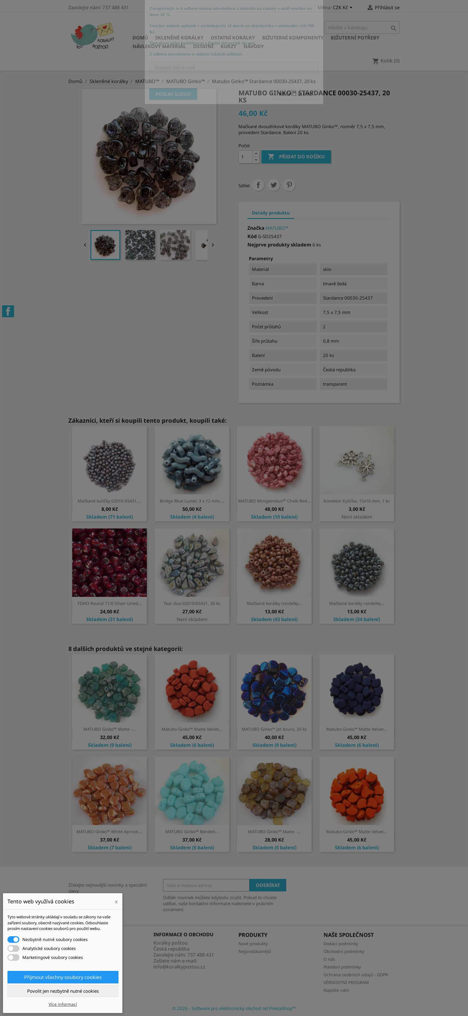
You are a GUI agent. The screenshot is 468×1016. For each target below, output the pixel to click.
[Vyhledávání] (362, 27)
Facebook (8, 311)
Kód (252, 236)
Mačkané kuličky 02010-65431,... (109, 501)
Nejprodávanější (254, 951)
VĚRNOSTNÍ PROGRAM (346, 982)
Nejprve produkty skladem (279, 245)
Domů (140, 37)
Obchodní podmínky (344, 951)
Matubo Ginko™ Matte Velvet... (191, 729)
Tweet (274, 185)
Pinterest (289, 185)
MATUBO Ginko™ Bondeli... (192, 831)
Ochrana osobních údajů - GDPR (356, 974)
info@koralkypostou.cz (179, 966)
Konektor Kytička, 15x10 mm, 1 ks (357, 501)
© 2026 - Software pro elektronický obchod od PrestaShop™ (234, 1008)
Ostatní (203, 46)
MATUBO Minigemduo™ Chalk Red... (274, 501)
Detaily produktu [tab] (271, 213)
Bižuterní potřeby (355, 37)
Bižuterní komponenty (293, 37)
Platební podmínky (342, 967)
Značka (255, 228)
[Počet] (245, 156)
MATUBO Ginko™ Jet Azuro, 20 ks (274, 729)
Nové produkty (253, 943)
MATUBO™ (277, 228)
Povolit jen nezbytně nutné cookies (63, 991)
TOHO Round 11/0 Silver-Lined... (109, 603)
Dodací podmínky (341, 943)
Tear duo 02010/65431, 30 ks (192, 603)
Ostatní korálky (233, 37)
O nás (329, 959)
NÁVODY (254, 46)
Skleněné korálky (179, 37)
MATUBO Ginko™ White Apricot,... (109, 831)
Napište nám (336, 990)
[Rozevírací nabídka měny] (344, 8)
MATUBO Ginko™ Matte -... (109, 729)
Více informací (63, 1004)
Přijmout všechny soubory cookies (63, 977)
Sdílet (258, 185)
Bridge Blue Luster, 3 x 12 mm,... (192, 501)
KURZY (228, 46)
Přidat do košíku (296, 157)
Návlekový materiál (159, 46)
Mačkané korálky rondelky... (274, 603)
